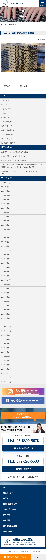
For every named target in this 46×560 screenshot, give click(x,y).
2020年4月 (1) (5, 221)
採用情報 (6, 515)
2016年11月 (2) (6, 327)
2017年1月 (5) (5, 318)
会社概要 (6, 520)
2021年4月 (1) (5, 208)
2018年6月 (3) (5, 255)
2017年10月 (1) (6, 280)
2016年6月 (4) (5, 348)
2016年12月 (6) (6, 322)
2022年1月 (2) (5, 204)
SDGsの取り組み (9, 509)
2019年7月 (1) (5, 238)
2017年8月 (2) (5, 288)
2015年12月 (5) (6, 373)
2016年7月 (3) (5, 344)
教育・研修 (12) (6, 139)
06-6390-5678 (23, 440)
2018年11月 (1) (6, 250)
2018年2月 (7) (5, 272)
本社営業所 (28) (6, 122)
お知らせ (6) (5, 105)
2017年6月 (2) (5, 297)
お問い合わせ (8, 531)
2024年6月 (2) (5, 191)
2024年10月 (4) (6, 183)
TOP (5, 487)
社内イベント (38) (7, 126)
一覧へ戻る (23, 86)
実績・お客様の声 (10, 504)
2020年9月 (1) (5, 212)
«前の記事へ (8, 86)
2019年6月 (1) (5, 242)
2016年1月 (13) (6, 369)
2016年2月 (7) (5, 365)
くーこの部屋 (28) (7, 134)
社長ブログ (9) (6, 109)
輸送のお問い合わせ (23, 448)
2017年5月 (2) (5, 301)
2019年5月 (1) (5, 246)
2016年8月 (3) (5, 339)
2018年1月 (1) (5, 276)
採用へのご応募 (23, 469)
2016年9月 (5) (5, 335)
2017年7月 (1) (5, 293)
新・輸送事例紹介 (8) (8, 143)
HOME (5, 25)
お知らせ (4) (5, 100)
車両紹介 (6, 498)
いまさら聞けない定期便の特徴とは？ (13, 156)
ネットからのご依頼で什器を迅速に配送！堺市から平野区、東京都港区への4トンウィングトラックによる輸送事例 (22, 166)
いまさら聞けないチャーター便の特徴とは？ (16, 160)
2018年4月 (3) (5, 263)
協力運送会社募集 (10, 526)
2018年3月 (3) (5, 267)
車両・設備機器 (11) (7, 130)
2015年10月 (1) (6, 382)
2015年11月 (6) (6, 377)
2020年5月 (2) (5, 216)
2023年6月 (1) (5, 200)
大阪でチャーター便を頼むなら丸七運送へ (15, 152)
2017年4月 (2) (5, 305)
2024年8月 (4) (5, 187)
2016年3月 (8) (5, 360)
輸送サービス (8, 493)
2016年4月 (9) (5, 356)
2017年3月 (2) (5, 310)
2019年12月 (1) (6, 233)
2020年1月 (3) (5, 229)
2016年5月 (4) (5, 352)
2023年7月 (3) (5, 195)
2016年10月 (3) (6, 331)
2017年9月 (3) (5, 284)
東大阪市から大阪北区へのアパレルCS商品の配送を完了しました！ (22, 172)
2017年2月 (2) (5, 314)
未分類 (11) (5, 113)
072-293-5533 (23, 461)
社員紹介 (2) (5, 117)
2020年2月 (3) (5, 225)
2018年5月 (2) (5, 259)
